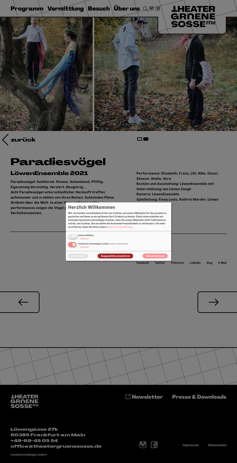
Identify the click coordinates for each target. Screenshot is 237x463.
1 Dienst (83, 238)
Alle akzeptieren (155, 256)
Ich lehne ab (78, 256)
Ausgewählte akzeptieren (115, 256)
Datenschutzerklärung (119, 226)
